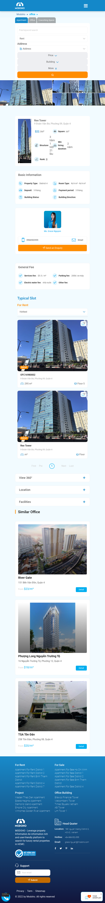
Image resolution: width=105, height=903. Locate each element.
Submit (33, 880)
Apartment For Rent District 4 (29, 783)
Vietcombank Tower (65, 800)
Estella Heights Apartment (28, 800)
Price (52, 55)
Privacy (20, 891)
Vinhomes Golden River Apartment (32, 811)
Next (63, 466)
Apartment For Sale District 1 (69, 773)
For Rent (22, 305)
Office (32, 20)
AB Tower (60, 807)
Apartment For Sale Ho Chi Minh (71, 769)
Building (52, 61)
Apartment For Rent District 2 (29, 773)
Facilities (25, 502)
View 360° (25, 477)
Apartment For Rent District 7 (29, 786)
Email (77, 240)
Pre (40, 466)
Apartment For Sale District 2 (69, 776)
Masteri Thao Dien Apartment (30, 797)
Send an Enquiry (52, 248)
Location (24, 490)
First (34, 466)
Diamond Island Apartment (28, 804)
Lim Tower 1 (61, 811)
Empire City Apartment (26, 807)
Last (71, 466)
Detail (81, 589)
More (52, 68)
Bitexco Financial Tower (66, 797)
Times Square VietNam (66, 804)
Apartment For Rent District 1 (29, 769)
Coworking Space (46, 20)
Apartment (21, 20)
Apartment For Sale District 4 (69, 786)
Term (29, 891)
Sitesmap (40, 891)
